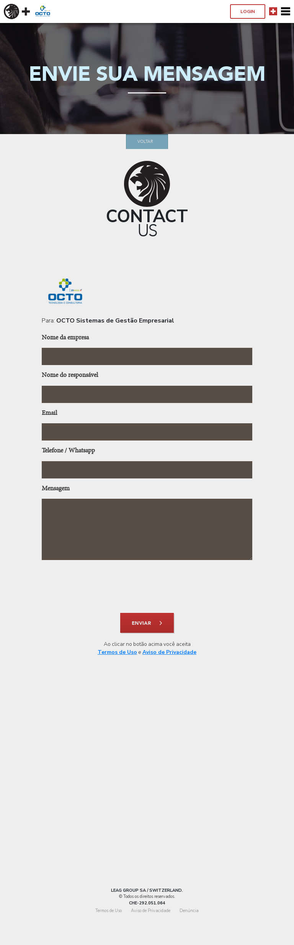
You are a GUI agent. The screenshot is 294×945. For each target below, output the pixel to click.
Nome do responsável (70, 375)
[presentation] (147, 586)
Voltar (145, 141)
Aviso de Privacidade (169, 652)
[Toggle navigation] (285, 11)
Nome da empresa (65, 338)
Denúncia (189, 911)
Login (247, 11)
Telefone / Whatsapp (68, 451)
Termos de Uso (117, 652)
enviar (141, 623)
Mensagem (56, 489)
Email (49, 413)
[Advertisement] (147, 793)
